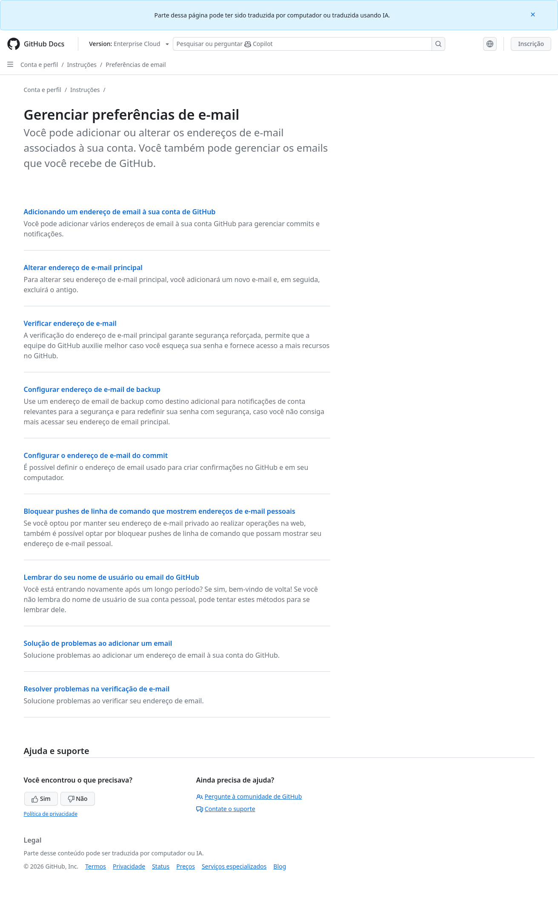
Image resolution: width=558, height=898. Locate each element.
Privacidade (129, 866)
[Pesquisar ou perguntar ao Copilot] (309, 44)
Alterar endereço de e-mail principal (83, 267)
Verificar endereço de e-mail (70, 323)
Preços (185, 866)
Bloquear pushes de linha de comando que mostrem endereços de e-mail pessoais (159, 511)
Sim (40, 798)
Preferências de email (136, 64)
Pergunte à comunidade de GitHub (249, 796)
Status (160, 866)
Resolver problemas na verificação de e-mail (97, 689)
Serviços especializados (234, 866)
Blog (279, 866)
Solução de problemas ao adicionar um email (98, 643)
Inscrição (531, 44)
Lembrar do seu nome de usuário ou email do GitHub (111, 577)
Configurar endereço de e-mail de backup (92, 389)
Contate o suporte (225, 809)
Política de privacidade (50, 813)
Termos (95, 866)
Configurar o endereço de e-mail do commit (96, 455)
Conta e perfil (39, 64)
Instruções (82, 64)
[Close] (534, 14)
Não (78, 798)
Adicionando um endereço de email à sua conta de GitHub (120, 211)
